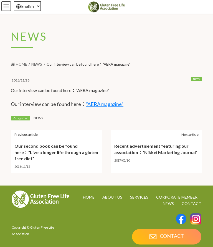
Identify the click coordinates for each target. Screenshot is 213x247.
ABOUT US (112, 197)
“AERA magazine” (104, 104)
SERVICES (139, 197)
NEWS (196, 79)
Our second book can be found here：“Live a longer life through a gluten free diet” (56, 152)
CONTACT (191, 203)
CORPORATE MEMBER (176, 197)
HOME (89, 197)
